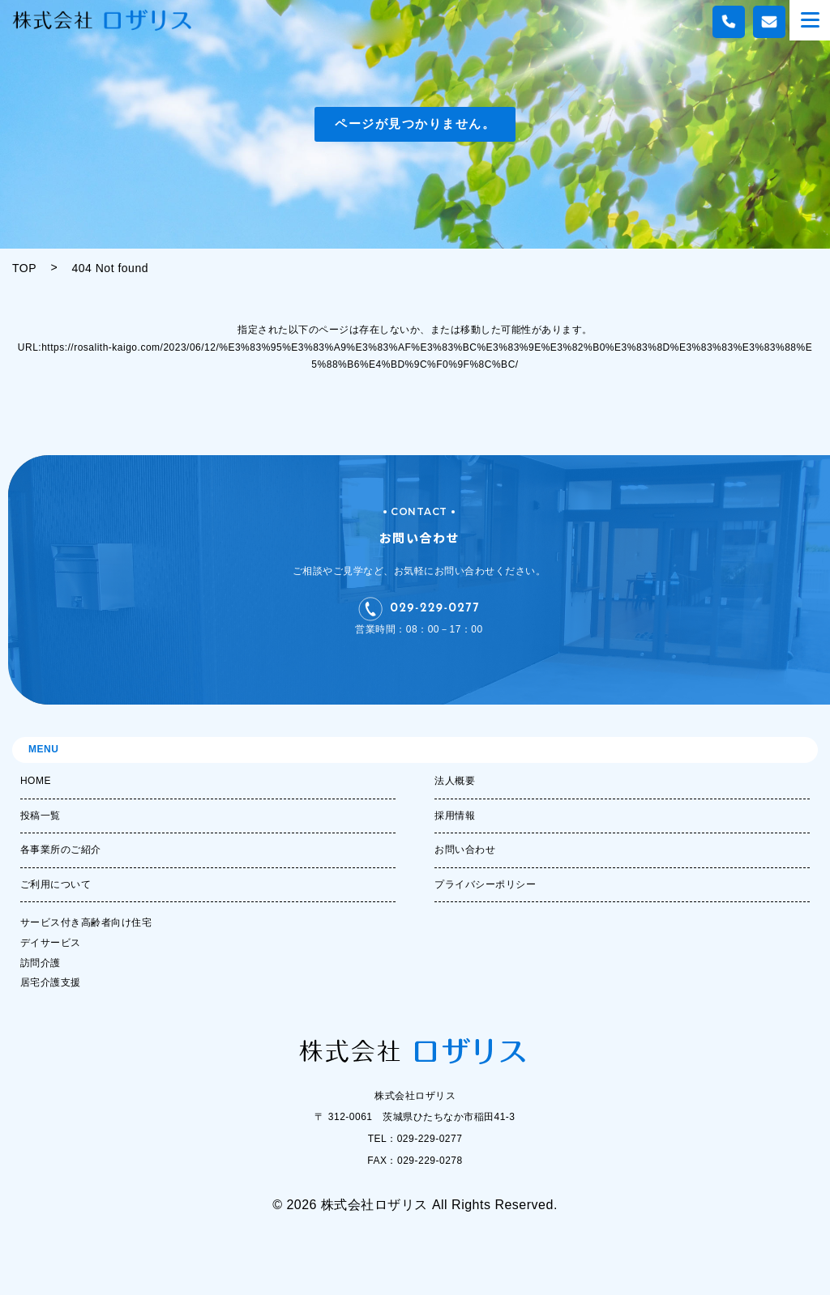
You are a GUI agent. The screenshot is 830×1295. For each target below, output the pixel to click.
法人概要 (454, 780)
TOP (24, 268)
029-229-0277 (419, 609)
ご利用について (56, 884)
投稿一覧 (40, 815)
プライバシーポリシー (485, 884)
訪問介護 (40, 963)
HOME (35, 780)
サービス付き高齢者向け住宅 (86, 922)
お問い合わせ (464, 849)
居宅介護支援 (50, 982)
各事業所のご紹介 (60, 849)
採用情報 (454, 815)
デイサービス (50, 942)
